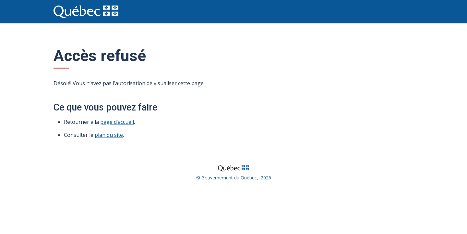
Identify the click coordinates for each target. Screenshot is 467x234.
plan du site (109, 134)
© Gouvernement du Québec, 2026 (233, 178)
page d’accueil (117, 121)
